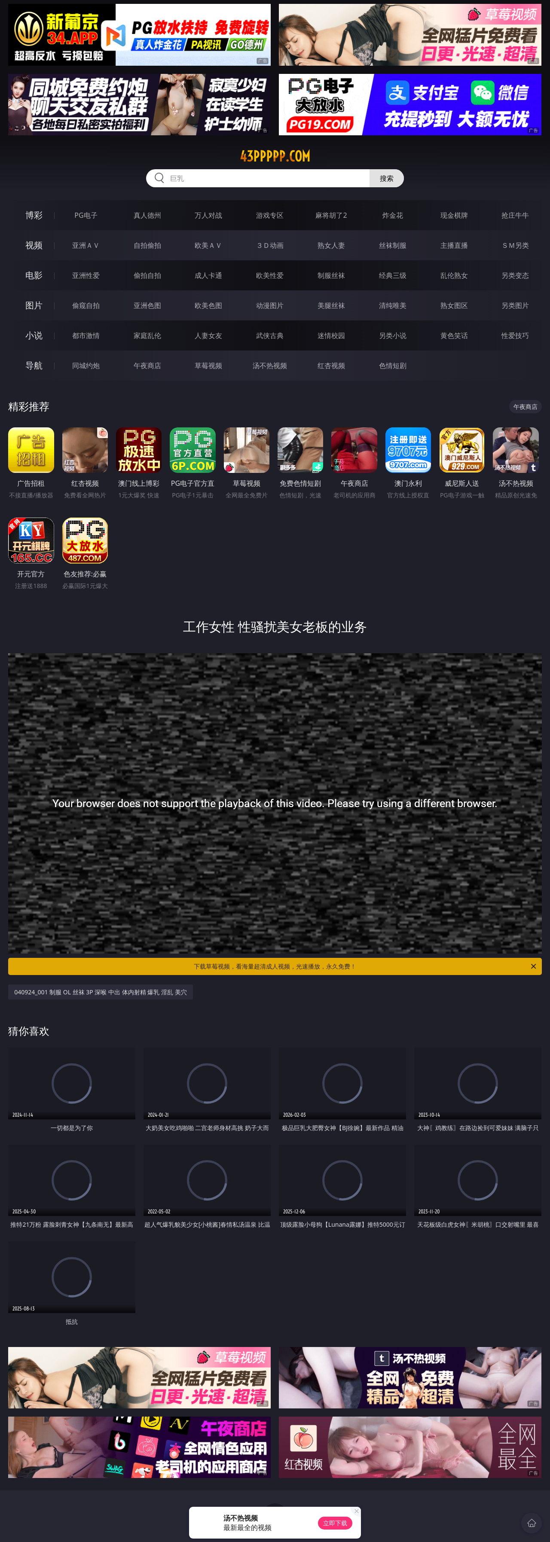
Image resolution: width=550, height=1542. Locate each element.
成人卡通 (208, 275)
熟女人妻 (331, 245)
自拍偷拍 (147, 245)
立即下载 (335, 1523)
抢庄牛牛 (515, 215)
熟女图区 (454, 305)
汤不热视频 (270, 365)
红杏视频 (331, 365)
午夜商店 (147, 365)
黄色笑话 (454, 335)
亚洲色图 (147, 305)
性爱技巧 (515, 335)
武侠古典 (270, 335)
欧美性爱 (270, 275)
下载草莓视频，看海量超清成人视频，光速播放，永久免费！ (366, 966)
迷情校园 (331, 335)
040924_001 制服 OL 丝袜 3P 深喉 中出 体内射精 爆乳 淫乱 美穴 (100, 992)
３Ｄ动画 (270, 245)
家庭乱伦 (147, 335)
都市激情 (86, 335)
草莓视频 (208, 365)
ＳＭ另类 (515, 245)
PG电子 (85, 215)
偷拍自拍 (147, 275)
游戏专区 (270, 215)
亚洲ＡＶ (86, 245)
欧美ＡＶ (208, 245)
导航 (34, 365)
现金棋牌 (454, 215)
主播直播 (454, 245)
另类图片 (515, 305)
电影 (34, 275)
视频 (34, 245)
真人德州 (147, 215)
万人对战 (208, 215)
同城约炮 (86, 365)
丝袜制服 (392, 245)
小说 (34, 335)
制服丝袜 (331, 275)
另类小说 (392, 335)
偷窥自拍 (86, 305)
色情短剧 (392, 365)
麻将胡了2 (331, 215)
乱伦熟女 (454, 275)
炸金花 (392, 215)
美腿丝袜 (331, 305)
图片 (34, 305)
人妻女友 (208, 335)
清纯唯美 (392, 305)
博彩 (34, 215)
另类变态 (515, 275)
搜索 (387, 178)
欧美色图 (208, 305)
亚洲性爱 (86, 275)
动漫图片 (270, 305)
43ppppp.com (275, 156)
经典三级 (392, 275)
